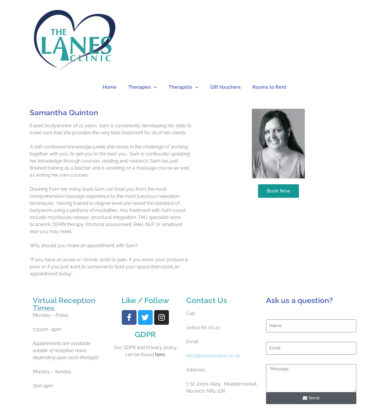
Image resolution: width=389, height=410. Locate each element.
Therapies (142, 87)
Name (272, 313)
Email (272, 335)
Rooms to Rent (269, 87)
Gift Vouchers (225, 87)
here (160, 354)
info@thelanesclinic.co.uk (213, 356)
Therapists (183, 87)
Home (110, 87)
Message (275, 358)
